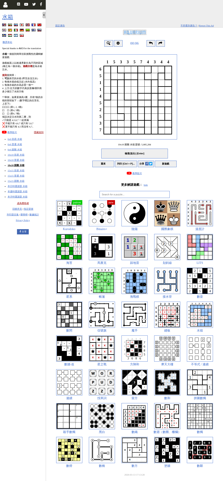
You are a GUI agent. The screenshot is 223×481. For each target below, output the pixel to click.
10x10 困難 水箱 (16, 165)
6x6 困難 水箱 (15, 149)
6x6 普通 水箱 (15, 144)
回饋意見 (17, 209)
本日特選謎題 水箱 (17, 186)
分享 (24, 231)
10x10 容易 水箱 (16, 154)
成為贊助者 (23, 203)
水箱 (7, 17)
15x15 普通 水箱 (16, 175)
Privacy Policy (23, 220)
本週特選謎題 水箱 (17, 191)
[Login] (5, 5)
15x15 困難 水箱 (16, 181)
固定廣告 (60, 25)
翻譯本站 (7, 42)
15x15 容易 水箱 (16, 170)
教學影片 (12, 132)
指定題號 (28, 209)
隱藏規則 (39, 132)
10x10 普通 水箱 (16, 160)
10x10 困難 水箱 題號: (134, 144)
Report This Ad (206, 25)
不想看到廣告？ (189, 25)
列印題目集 (13, 214)
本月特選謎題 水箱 (17, 196)
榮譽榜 (24, 214)
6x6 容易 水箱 (15, 139)
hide (146, 185)
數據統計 (34, 214)
